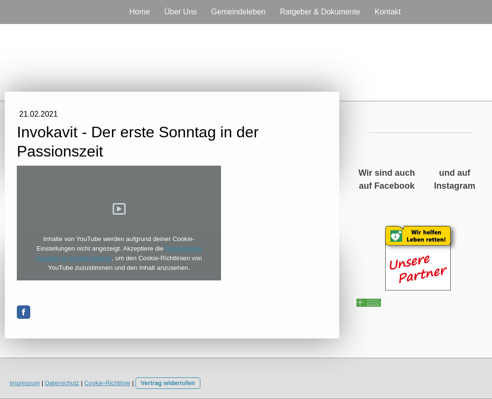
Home (139, 12)
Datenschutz (62, 383)
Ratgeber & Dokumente (320, 12)
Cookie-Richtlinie (107, 383)
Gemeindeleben (238, 12)
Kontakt (388, 12)
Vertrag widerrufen (168, 383)
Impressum (25, 383)
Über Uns (180, 12)
